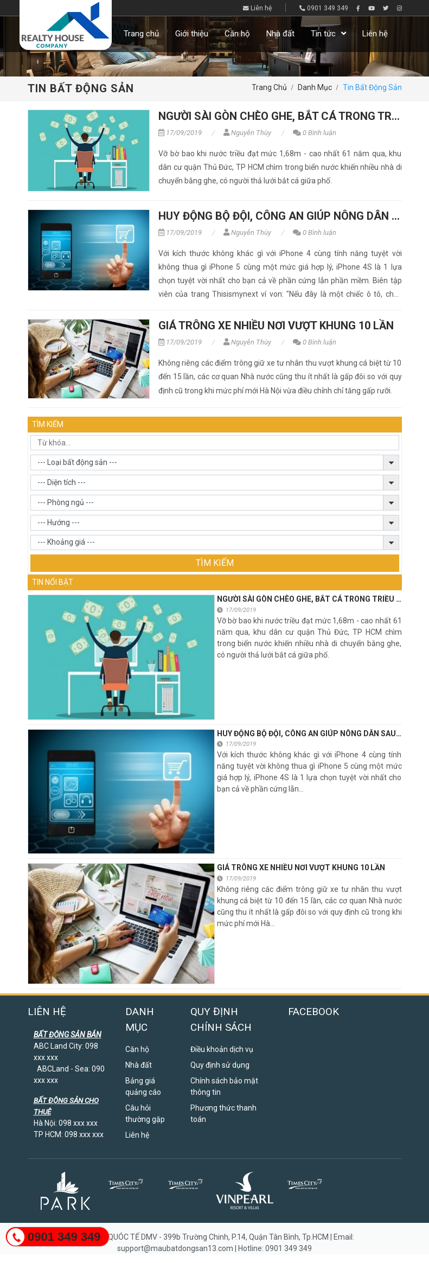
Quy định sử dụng (219, 1065)
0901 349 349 (323, 8)
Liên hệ (257, 8)
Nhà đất (280, 34)
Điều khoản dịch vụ (221, 1049)
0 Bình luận (314, 133)
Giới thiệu (191, 34)
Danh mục (315, 87)
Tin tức (323, 34)
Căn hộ (237, 34)
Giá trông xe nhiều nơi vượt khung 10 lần (276, 325)
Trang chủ (141, 34)
